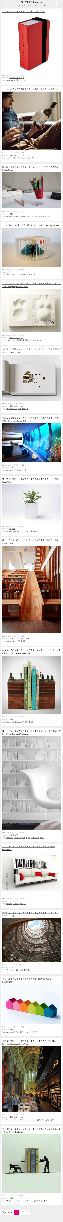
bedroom (10, 470)
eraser (16, 216)
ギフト (12, 274)
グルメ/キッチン (15, 78)
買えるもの (20, 80)
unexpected (13, 409)
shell (22, 904)
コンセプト (25, 531)
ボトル (22, 158)
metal (23, 1201)
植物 (35, 531)
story (8, 158)
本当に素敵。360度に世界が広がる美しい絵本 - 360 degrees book (31, 225)
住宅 (19, 409)
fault (14, 722)
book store (10, 1120)
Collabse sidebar (3, 3)
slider (13, 641)
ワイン (28, 158)
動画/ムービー (14, 338)
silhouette (29, 1201)
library (9, 641)
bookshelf (10, 838)
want (23, 838)
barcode (9, 904)
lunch (8, 80)
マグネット (30, 216)
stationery (22, 216)
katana (19, 722)
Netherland (24, 1120)
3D (8, 274)
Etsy (19, 1201)
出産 (8, 340)
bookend (9, 531)
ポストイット (25, 1032)
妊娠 (12, 340)
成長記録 (18, 340)
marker (9, 1032)
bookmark (10, 216)
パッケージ (15, 158)
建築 (24, 409)
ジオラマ (18, 274)
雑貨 (11, 214)
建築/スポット (14, 406)
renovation (32, 1120)
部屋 (42, 838)
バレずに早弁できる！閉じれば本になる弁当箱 (23, 11)
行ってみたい (49, 1120)
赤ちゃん (38, 340)
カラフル (15, 1032)
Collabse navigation (60, 3)
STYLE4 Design (31, 2)
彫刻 (30, 274)
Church (16, 1120)
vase (14, 531)
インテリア (13, 467)
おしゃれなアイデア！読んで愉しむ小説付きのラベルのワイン (30, 89)
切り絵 (25, 274)
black (8, 1201)
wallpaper (17, 838)
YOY (18, 531)
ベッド (15, 470)
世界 (38, 1120)
